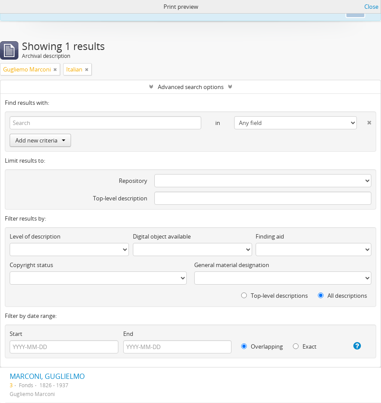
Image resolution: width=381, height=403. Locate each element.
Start (16, 334)
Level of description (35, 236)
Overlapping (262, 346)
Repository (133, 181)
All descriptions (342, 296)
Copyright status (31, 265)
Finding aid (270, 236)
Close (371, 7)
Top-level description (120, 198)
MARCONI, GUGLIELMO (47, 376)
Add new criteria (40, 140)
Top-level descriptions (274, 296)
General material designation (231, 265)
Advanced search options (191, 87)
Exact (305, 346)
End (128, 334)
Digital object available (162, 236)
